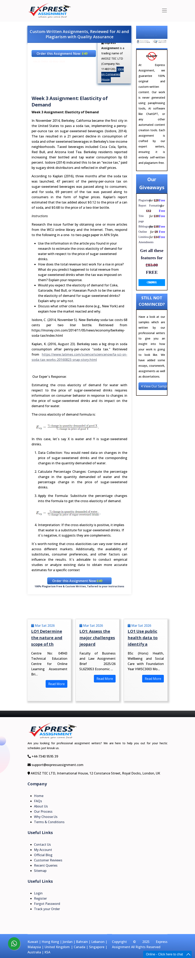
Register (40, 898)
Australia (34, 952)
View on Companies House (112, 74)
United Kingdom (57, 947)
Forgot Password (47, 903)
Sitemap (40, 870)
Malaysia (34, 947)
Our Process (43, 811)
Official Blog (43, 855)
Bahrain (82, 941)
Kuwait (33, 941)
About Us (41, 806)
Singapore (96, 947)
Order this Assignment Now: (62, 53)
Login (38, 893)
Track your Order (47, 909)
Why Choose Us (45, 817)
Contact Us (42, 844)
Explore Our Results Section (152, 32)
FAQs (38, 801)
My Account (43, 850)
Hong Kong (50, 941)
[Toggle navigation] (164, 10)
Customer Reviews (48, 860)
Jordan (68, 941)
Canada (79, 947)
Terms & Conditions (49, 822)
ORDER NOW (152, 282)
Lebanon (98, 941)
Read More (56, 684)
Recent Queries (45, 865)
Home (38, 796)
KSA (47, 952)
